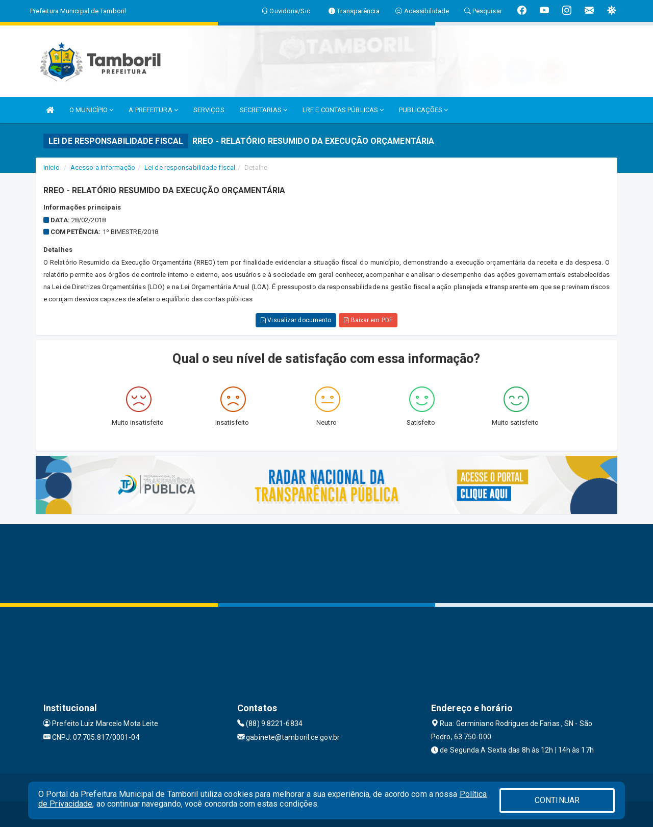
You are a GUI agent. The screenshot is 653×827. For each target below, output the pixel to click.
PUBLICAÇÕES (423, 110)
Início (51, 167)
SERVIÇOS (208, 110)
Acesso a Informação (102, 167)
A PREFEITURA (153, 110)
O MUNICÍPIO (91, 110)
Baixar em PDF (368, 320)
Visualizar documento (296, 320)
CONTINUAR (557, 800)
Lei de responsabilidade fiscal (189, 167)
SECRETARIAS (263, 110)
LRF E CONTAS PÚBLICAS (343, 110)
